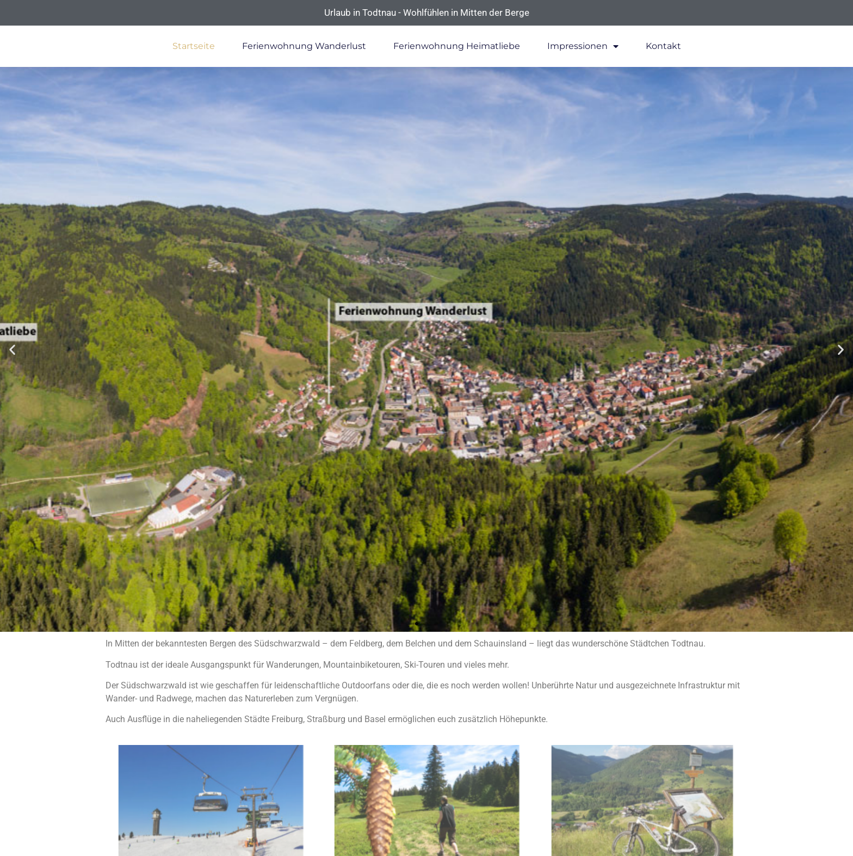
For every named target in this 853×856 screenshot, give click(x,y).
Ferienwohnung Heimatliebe (456, 46)
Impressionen (583, 46)
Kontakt (663, 46)
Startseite (193, 46)
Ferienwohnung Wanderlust (304, 46)
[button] (12, 349)
